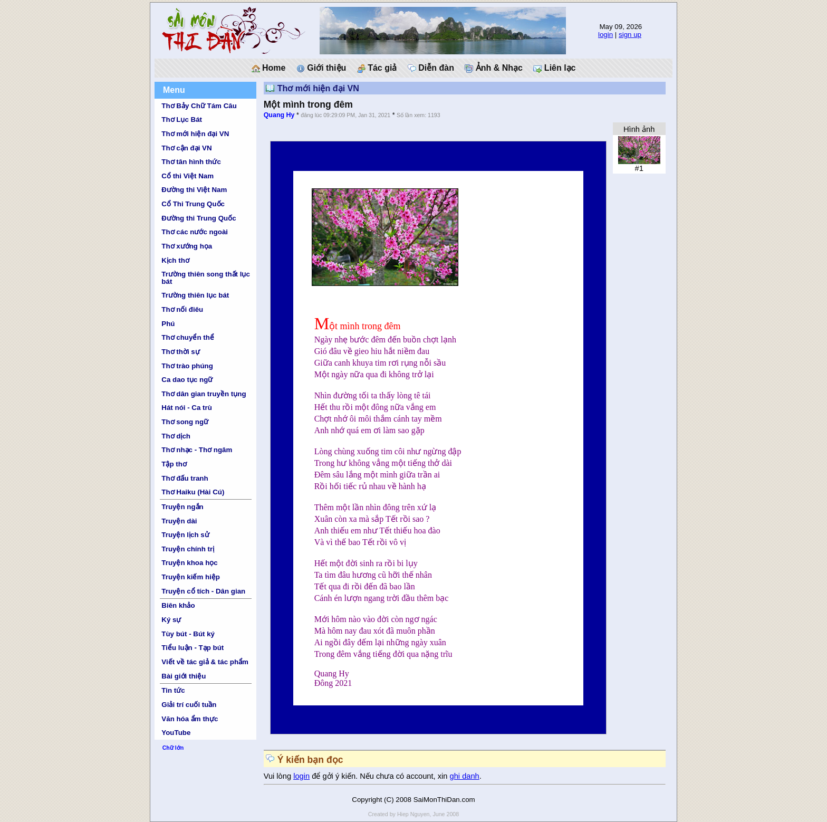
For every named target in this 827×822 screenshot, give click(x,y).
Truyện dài (179, 521)
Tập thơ (174, 464)
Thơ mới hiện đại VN (195, 134)
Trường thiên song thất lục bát (205, 277)
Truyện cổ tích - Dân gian (203, 591)
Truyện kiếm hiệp (190, 577)
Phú (168, 324)
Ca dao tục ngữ (187, 380)
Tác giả (377, 68)
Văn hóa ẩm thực (189, 719)
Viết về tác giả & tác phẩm (204, 662)
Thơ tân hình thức (191, 162)
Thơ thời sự (180, 352)
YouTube (175, 733)
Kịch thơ (175, 260)
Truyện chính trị (187, 549)
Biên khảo (178, 605)
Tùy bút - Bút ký (188, 634)
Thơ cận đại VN (186, 148)
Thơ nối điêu (182, 309)
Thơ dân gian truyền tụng (203, 394)
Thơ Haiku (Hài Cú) (192, 492)
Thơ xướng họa (186, 246)
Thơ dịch (175, 436)
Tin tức (173, 690)
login (605, 35)
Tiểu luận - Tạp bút (192, 648)
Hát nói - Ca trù (186, 408)
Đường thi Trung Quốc (198, 218)
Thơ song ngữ (184, 422)
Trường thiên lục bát (195, 295)
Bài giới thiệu (183, 676)
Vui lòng (279, 776)
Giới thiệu (321, 68)
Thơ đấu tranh (184, 478)
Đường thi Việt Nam (194, 190)
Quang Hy (279, 115)
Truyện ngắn (182, 507)
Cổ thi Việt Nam (187, 176)
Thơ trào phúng (187, 366)
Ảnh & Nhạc (494, 68)
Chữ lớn (173, 747)
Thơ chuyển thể (187, 337)
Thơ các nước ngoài (194, 232)
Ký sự (171, 620)
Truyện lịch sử (185, 535)
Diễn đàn (431, 68)
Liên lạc (554, 68)
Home (269, 68)
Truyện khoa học (189, 563)
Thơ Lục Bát (181, 119)
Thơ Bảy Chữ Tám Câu (198, 106)
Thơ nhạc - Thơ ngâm (196, 450)
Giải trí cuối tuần (188, 705)
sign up (630, 35)
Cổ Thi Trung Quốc (193, 204)
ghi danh (464, 776)
